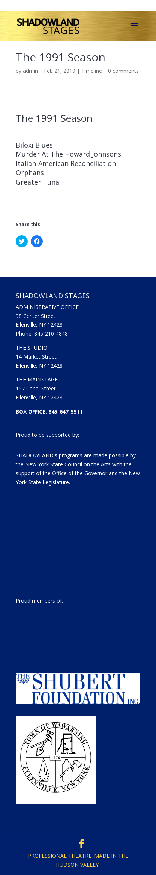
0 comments (123, 70)
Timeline (91, 70)
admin (30, 70)
